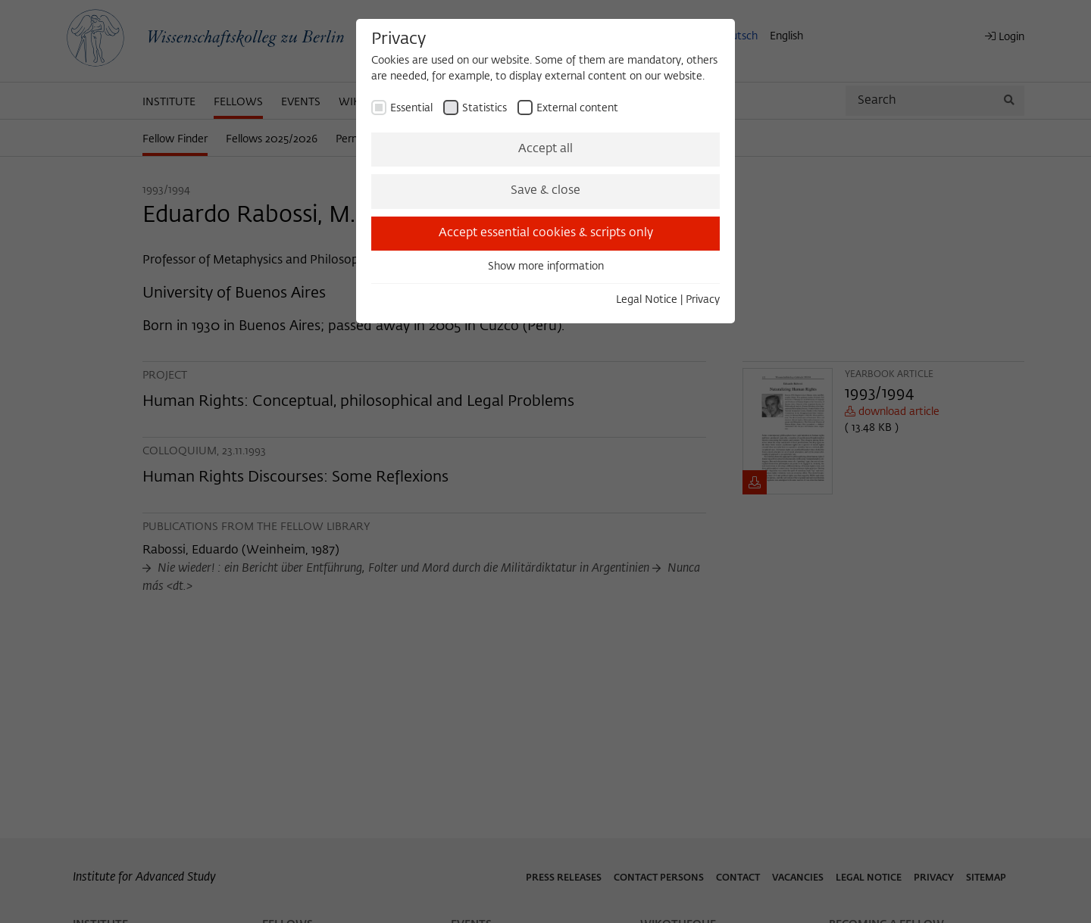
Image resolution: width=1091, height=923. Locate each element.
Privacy (703, 300)
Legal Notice (646, 300)
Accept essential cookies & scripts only (546, 233)
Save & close (545, 191)
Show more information (546, 266)
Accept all (545, 149)
